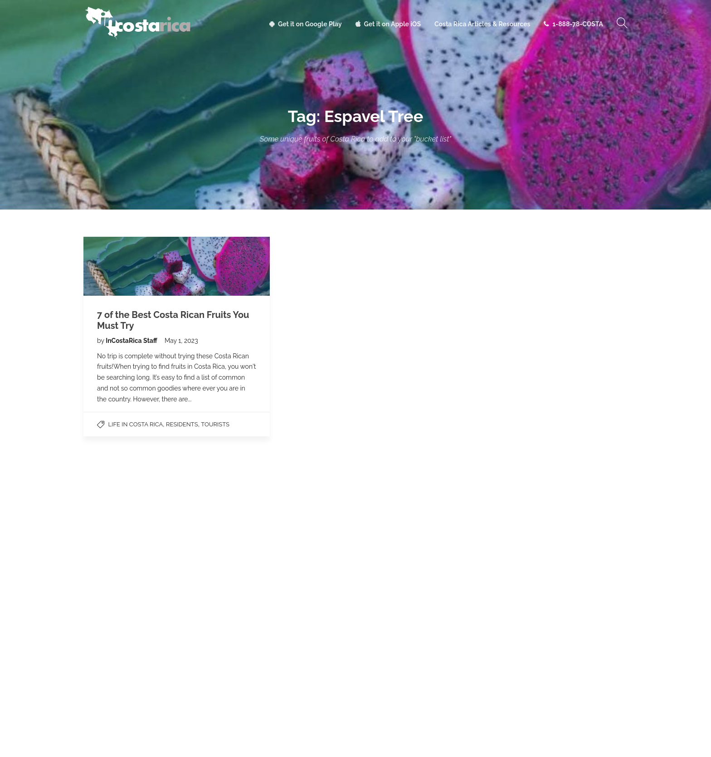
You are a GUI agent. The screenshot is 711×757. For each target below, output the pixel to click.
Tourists (215, 424)
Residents (182, 424)
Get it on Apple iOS (392, 24)
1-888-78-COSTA (577, 24)
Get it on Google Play (310, 24)
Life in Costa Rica (135, 424)
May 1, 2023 (181, 340)
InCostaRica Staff (132, 340)
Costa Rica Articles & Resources (482, 24)
